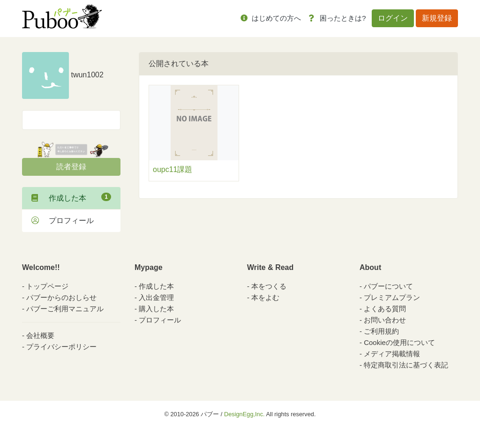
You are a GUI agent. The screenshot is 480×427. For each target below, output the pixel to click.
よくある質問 (385, 309)
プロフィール (62, 221)
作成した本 (71, 197)
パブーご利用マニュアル (65, 309)
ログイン (393, 18)
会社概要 (40, 335)
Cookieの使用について (399, 342)
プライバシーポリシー (61, 347)
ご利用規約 (381, 331)
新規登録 (437, 18)
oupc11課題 (173, 169)
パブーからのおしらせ (61, 297)
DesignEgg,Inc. (244, 414)
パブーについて (388, 286)
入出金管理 (156, 297)
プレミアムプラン (392, 297)
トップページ (47, 286)
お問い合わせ (385, 320)
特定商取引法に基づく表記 (406, 365)
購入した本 (156, 309)
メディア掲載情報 (392, 354)
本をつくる (268, 286)
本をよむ (265, 297)
